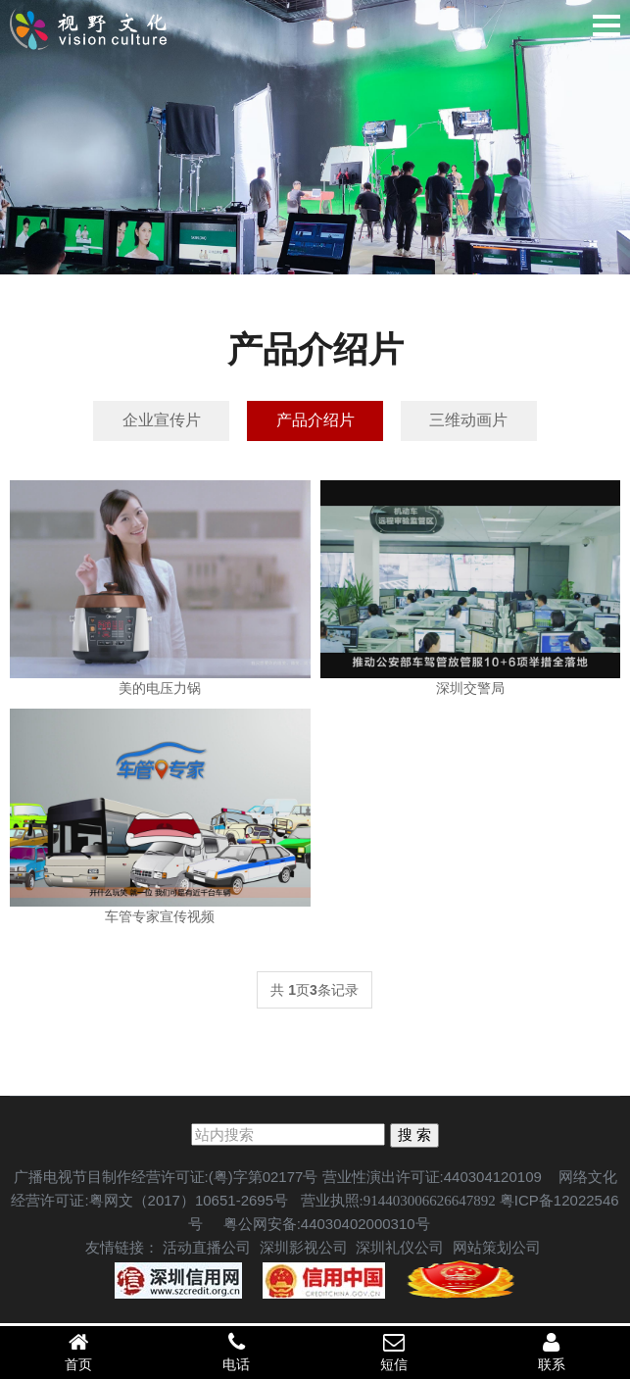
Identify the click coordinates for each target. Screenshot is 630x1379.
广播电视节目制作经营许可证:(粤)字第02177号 (166, 1178)
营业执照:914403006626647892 (398, 1202)
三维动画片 (475, 421)
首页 (79, 1351)
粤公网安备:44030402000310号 (324, 1225)
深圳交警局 (470, 690)
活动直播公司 (207, 1249)
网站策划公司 (497, 1249)
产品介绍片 (315, 421)
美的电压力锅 (160, 690)
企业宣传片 (155, 421)
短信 (394, 1351)
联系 (551, 1351)
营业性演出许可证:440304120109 (432, 1178)
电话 (236, 1351)
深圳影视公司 (304, 1249)
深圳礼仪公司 (400, 1249)
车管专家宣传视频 (160, 918)
